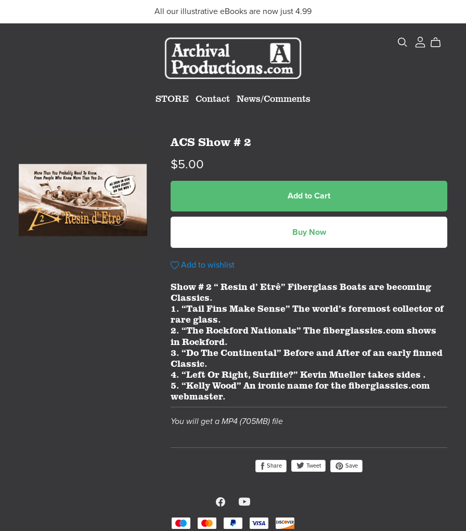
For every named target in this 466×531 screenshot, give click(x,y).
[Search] (402, 42)
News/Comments (273, 98)
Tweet (308, 465)
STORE (172, 98)
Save (346, 466)
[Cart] (439, 42)
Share (271, 466)
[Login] (420, 40)
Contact (213, 98)
